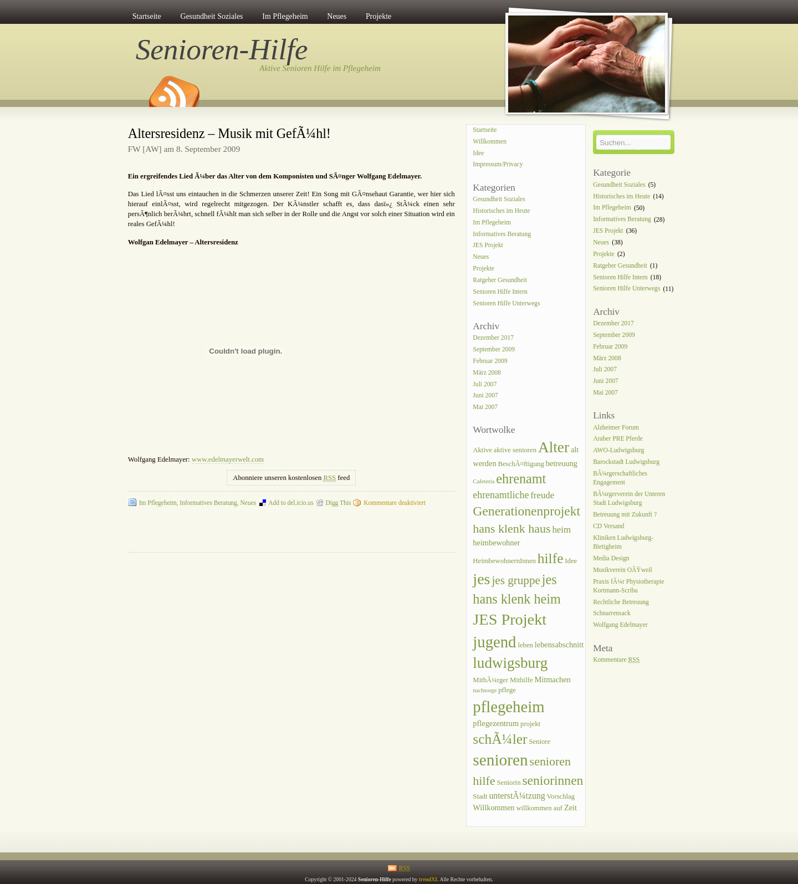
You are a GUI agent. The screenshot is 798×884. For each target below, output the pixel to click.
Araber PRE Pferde (618, 439)
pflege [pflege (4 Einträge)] (507, 690)
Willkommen (490, 141)
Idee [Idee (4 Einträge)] (571, 561)
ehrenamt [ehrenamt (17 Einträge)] (521, 478)
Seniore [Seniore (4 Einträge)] (539, 741)
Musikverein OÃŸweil (622, 570)
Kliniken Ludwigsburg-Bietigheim (623, 542)
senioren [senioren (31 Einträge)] (500, 760)
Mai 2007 (485, 407)
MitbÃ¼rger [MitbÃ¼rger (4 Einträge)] (490, 680)
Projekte (378, 16)
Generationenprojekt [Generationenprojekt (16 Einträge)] (526, 511)
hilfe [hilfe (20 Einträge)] (551, 558)
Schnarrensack (612, 613)
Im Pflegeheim (285, 16)
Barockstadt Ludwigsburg (626, 462)
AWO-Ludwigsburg (618, 450)
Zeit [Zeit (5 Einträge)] (570, 807)
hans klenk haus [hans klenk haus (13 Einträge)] (511, 528)
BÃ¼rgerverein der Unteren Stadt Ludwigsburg (629, 498)
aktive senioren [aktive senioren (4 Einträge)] (515, 450)
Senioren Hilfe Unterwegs (506, 303)
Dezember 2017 (493, 337)
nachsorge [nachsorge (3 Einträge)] (485, 690)
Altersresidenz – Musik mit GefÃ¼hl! (229, 133)
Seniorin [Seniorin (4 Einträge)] (508, 782)
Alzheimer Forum (616, 427)
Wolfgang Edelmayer (620, 625)
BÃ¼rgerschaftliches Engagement (620, 478)
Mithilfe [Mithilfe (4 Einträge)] (521, 680)
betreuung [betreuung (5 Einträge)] (561, 463)
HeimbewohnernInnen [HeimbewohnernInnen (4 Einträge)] (504, 561)
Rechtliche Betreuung (621, 602)
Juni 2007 (485, 396)
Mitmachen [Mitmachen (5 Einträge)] (552, 679)
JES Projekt (488, 245)
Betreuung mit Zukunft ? (625, 514)
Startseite (146, 16)
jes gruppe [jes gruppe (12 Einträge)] (516, 580)
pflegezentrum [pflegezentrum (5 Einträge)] (496, 723)
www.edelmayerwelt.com (228, 459)
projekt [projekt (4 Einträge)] (530, 724)
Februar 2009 (490, 361)
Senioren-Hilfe (222, 49)
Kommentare (616, 659)
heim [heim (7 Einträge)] (561, 529)
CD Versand (608, 526)
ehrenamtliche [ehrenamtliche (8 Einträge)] (501, 494)
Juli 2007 (485, 384)
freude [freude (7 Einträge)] (542, 495)
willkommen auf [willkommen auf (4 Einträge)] (539, 808)
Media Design (611, 558)
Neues (336, 16)
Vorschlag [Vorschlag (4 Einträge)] (561, 796)
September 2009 (494, 349)
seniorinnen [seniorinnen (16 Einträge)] (552, 780)
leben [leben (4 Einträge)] (525, 645)
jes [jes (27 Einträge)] (481, 578)
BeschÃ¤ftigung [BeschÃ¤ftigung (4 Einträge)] (521, 464)
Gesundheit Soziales (211, 16)
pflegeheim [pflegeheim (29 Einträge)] (508, 707)
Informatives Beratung (208, 502)
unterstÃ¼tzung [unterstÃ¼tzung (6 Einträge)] (517, 795)
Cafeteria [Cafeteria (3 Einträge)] (483, 481)
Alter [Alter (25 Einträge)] (553, 447)
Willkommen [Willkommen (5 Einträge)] (493, 807)
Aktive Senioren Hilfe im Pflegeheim (320, 68)
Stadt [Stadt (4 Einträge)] (480, 796)
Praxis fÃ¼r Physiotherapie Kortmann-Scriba (628, 586)
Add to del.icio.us (291, 502)
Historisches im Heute (501, 210)
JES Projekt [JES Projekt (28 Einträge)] (509, 619)
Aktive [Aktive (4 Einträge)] (482, 450)
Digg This (338, 502)
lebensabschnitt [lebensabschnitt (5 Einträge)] (559, 644)
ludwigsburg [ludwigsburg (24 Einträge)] (510, 663)
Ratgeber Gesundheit (500, 280)
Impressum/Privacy (498, 164)
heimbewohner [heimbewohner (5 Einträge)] (496, 542)
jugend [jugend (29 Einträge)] (494, 642)
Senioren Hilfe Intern (500, 291)
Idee (478, 153)
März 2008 (487, 372)
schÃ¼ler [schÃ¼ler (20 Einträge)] (500, 739)
